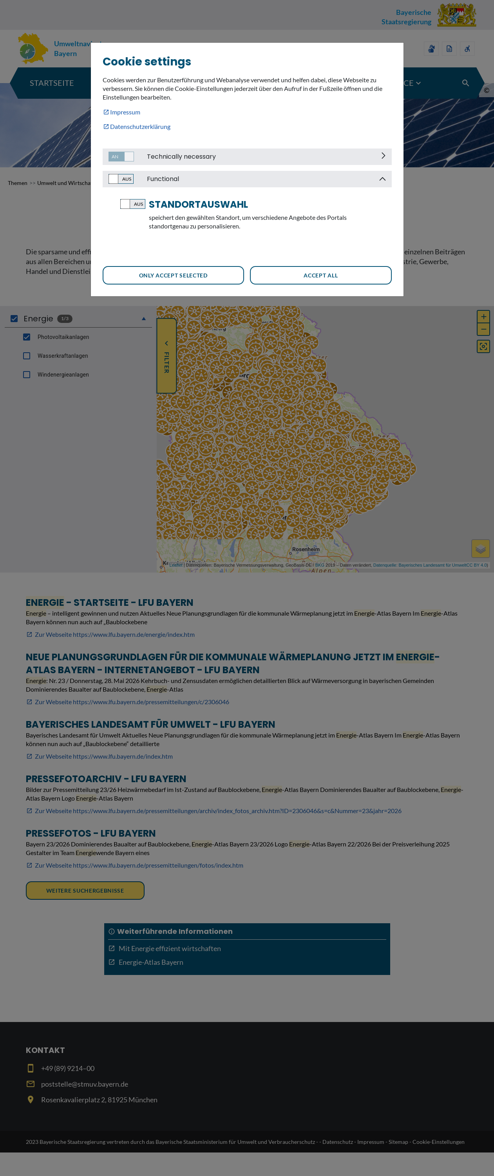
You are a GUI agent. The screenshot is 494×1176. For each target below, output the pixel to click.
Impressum (125, 112)
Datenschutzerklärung (140, 126)
